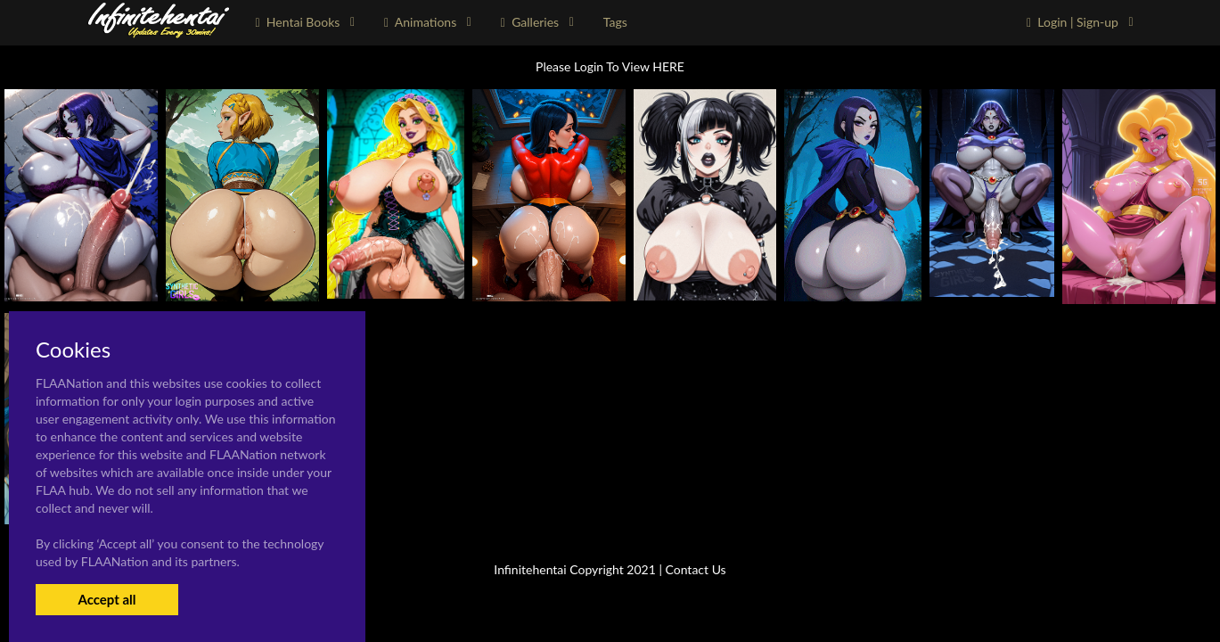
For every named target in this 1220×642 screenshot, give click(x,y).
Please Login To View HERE (610, 66)
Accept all (106, 599)
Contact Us (696, 569)
